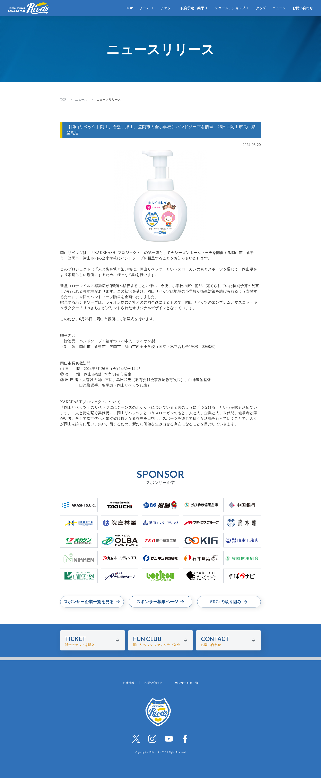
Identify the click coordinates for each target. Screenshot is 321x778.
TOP (129, 8)
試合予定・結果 (192, 8)
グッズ (261, 8)
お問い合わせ (303, 8)
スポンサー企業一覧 (185, 682)
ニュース (279, 8)
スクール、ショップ (230, 8)
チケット (167, 8)
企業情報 (128, 682)
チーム (145, 8)
